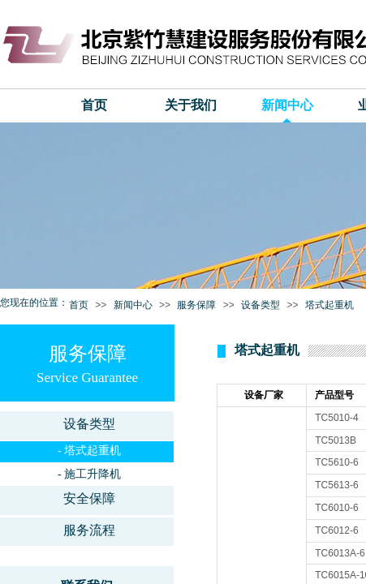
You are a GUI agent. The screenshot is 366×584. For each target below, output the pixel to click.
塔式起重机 (329, 305)
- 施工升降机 (89, 474)
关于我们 (191, 105)
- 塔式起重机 (89, 450)
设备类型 (260, 305)
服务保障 (196, 305)
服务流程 (89, 530)
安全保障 (89, 498)
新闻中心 (287, 105)
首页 (94, 105)
